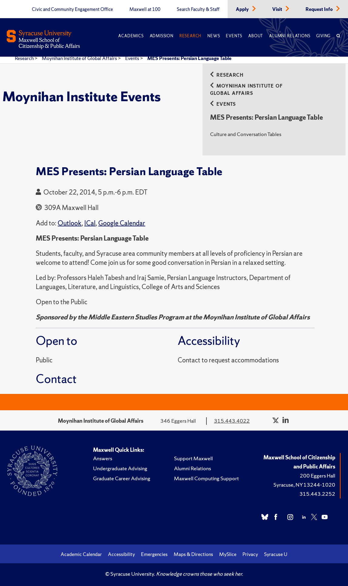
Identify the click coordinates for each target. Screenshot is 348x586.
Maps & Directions (193, 554)
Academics (130, 35)
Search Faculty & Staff (198, 9)
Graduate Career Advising (121, 478)
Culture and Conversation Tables (245, 134)
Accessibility (121, 554)
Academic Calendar (81, 554)
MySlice (227, 554)
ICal (89, 223)
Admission (161, 35)
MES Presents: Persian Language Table (189, 58)
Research (190, 35)
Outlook (70, 223)
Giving (323, 35)
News (213, 35)
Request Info (320, 9)
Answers (102, 458)
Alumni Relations (289, 35)
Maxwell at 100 (144, 9)
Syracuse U (275, 554)
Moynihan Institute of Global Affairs (80, 58)
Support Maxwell (193, 458)
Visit (277, 9)
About (255, 35)
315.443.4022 (232, 420)
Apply (243, 9)
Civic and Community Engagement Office (72, 9)
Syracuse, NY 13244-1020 (304, 484)
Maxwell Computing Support (206, 478)
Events (234, 35)
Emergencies (154, 554)
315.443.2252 (317, 493)
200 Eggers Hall (317, 475)
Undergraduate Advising (120, 468)
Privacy (250, 554)
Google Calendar (121, 223)
